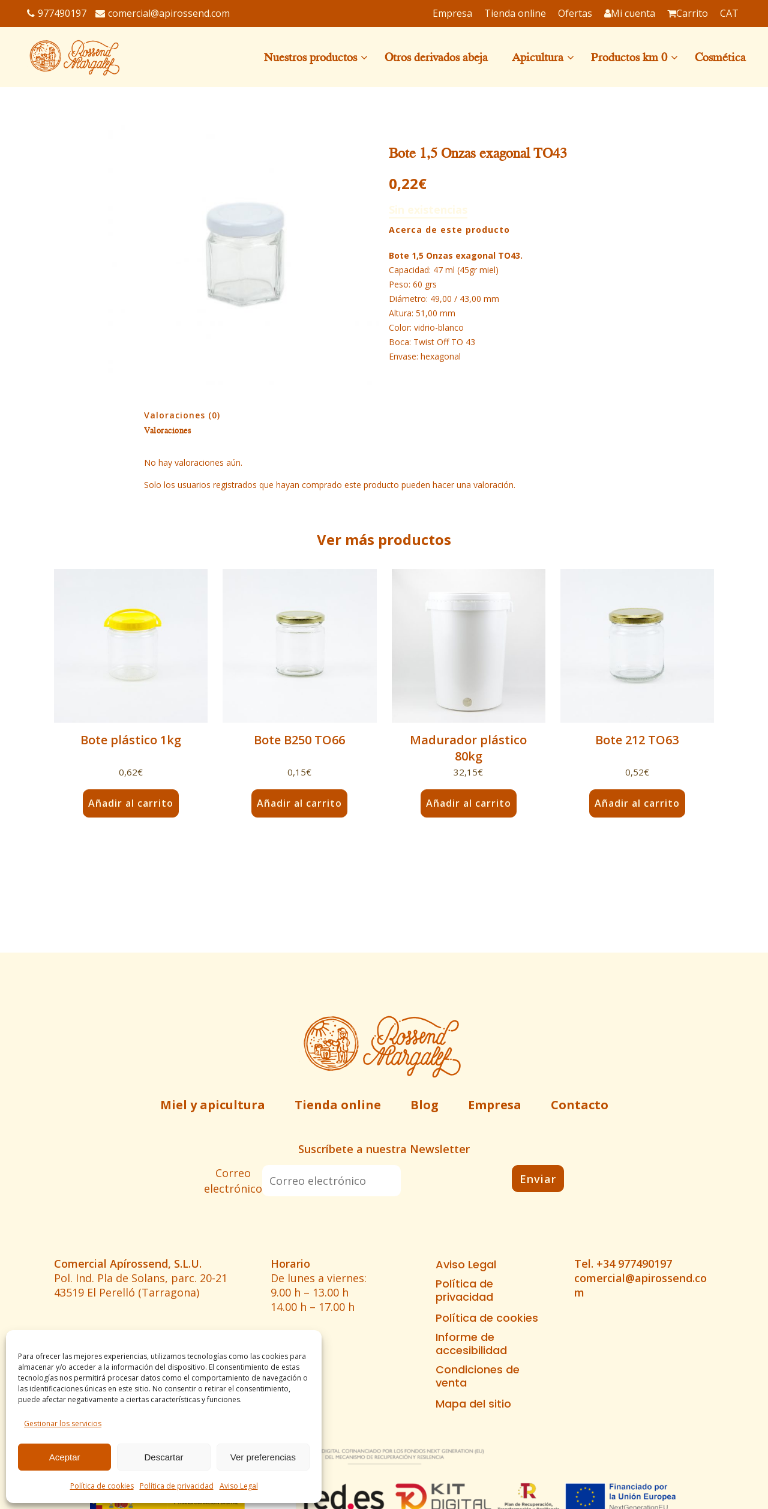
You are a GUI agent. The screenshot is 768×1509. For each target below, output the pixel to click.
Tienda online (338, 1105)
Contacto (579, 1105)
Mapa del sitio (473, 1404)
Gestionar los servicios (62, 1423)
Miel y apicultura (212, 1105)
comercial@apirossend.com (162, 13)
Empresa (494, 1105)
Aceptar (64, 1457)
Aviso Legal (239, 1486)
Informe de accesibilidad (471, 1344)
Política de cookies (102, 1486)
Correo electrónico (233, 1181)
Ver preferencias (263, 1457)
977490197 (56, 13)
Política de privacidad (177, 1486)
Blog (424, 1105)
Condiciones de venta (478, 1376)
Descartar (163, 1457)
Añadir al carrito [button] (130, 803)
